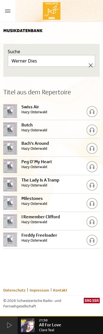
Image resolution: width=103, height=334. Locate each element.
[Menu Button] (7, 11)
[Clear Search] (90, 65)
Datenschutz (14, 290)
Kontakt (60, 290)
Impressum (39, 290)
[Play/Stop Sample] (92, 112)
